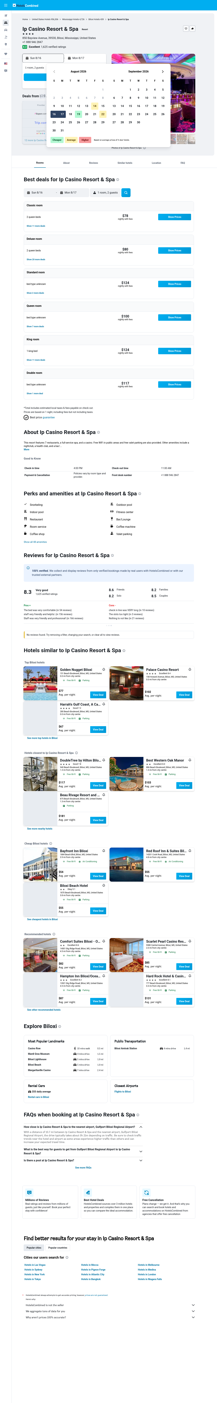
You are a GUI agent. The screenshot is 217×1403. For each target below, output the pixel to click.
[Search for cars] (5, 30)
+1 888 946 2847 (38, 42)
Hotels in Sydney (39, 1269)
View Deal (103, 695)
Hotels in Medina (152, 1269)
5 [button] (78, 97)
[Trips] (5, 54)
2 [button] (54, 97)
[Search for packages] (5, 37)
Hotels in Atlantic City (98, 1274)
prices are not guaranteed (102, 1295)
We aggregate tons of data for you (116, 1311)
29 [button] (102, 122)
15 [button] (102, 106)
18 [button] (70, 114)
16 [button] (54, 114)
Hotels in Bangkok (96, 1279)
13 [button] (86, 106)
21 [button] (94, 114)
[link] (48, 738)
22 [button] (102, 114)
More (32, 449)
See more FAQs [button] (89, 1167)
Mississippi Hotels (76, 19)
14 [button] (94, 106)
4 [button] (70, 97)
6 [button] (86, 97)
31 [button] (62, 130)
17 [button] (62, 114)
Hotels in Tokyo (38, 1279)
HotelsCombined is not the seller (116, 1305)
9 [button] (54, 106)
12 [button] (78, 106)
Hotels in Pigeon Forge (99, 1269)
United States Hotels (46, 19)
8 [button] (103, 97)
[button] (5, 5)
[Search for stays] (5, 22)
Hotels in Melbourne (154, 1265)
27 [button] (86, 122)
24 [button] (62, 122)
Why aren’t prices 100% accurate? (116, 1317)
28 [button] (94, 122)
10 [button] (62, 106)
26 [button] (78, 122)
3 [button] (62, 97)
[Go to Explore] (5, 44)
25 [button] (70, 122)
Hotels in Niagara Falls (155, 1279)
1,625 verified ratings (59, 46)
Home (30, 19)
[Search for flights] (5, 15)
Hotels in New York (40, 1274)
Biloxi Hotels (99, 19)
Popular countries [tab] (63, 1247)
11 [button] (70, 106)
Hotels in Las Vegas (40, 1265)
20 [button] (86, 114)
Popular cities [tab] (39, 1247)
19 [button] (78, 114)
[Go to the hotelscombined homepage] (25, 5)
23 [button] (54, 122)
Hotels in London (152, 1274)
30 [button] (54, 130)
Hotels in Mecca (95, 1265)
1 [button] (103, 89)
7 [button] (94, 97)
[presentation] (149, 147)
